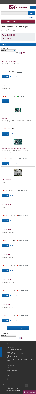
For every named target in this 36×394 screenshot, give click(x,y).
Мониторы (10, 352)
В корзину (5, 76)
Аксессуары (10, 362)
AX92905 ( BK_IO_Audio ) (9, 61)
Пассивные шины (12, 356)
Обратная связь (1, 352)
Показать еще (18, 328)
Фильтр (3, 44)
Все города (30, 17)
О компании (10, 344)
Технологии (10, 367)
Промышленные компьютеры (15, 349)
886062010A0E (6, 179)
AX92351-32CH (6, 280)
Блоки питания (11, 357)
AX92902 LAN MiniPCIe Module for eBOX (14, 148)
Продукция (9, 29)
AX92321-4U (6, 255)
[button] (29, 392)
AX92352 (4, 86)
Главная (3, 29)
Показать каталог (11, 21)
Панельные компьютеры (14, 351)
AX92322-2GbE (6, 204)
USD (24, 53)
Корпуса (9, 355)
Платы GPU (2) (6, 38)
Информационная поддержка (15, 369)
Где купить (10, 379)
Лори (18, 390)
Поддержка (10, 365)
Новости (9, 375)
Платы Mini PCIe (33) (8, 35)
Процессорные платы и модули (21, 29)
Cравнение (14, 76)
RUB (17, 53)
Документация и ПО (12, 371)
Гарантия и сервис (12, 370)
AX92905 (4, 118)
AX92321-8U (6, 305)
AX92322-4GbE (6, 230)
